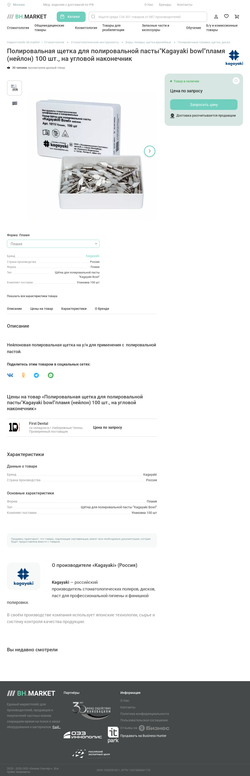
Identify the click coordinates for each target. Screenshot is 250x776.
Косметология (86, 28)
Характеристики (74, 309)
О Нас (148, 4)
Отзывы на (144, 728)
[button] (149, 151)
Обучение (193, 28)
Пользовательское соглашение (144, 720)
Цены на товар (41, 309)
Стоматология (18, 28)
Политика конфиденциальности (144, 714)
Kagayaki (93, 256)
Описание (14, 309)
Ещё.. (57, 727)
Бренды (165, 4)
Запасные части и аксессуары (155, 28)
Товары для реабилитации (113, 28)
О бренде (102, 309)
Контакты (184, 4)
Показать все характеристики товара (32, 296)
